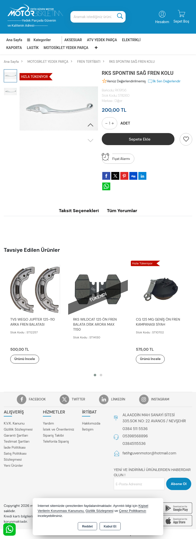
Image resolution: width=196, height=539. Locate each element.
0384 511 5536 (135, 428)
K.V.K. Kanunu (14, 423)
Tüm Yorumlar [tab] (122, 211)
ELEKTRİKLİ (131, 40)
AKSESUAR (73, 40)
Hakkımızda (91, 423)
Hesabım (162, 22)
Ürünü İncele (27, 359)
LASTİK (33, 48)
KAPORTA (14, 48)
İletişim (87, 429)
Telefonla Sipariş (56, 441)
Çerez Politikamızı (132, 511)
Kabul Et (110, 526)
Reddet (87, 526)
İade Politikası (15, 447)
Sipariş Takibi (53, 435)
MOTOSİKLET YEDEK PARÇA (66, 48)
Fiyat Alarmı (116, 157)
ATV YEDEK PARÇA (102, 40)
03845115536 (134, 443)
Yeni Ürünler (13, 465)
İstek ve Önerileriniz (58, 429)
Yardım (48, 423)
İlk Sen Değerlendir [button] (164, 81)
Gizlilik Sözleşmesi (18, 429)
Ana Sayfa (14, 40)
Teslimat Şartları (16, 441)
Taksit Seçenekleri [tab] (79, 211)
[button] (90, 125)
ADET (125, 123)
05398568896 (135, 436)
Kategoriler (39, 40)
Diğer (118, 100)
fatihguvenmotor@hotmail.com (149, 453)
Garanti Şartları (16, 435)
